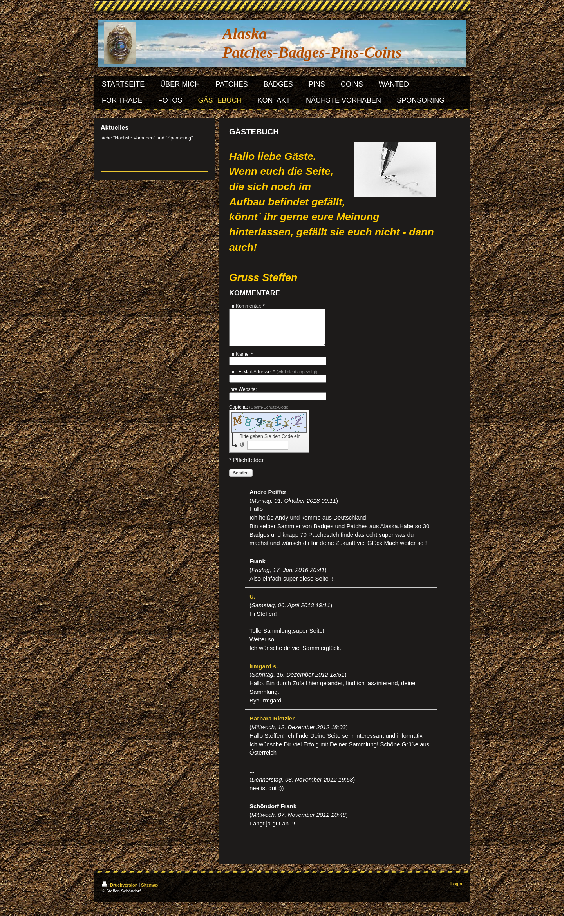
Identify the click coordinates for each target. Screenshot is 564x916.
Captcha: (259, 414)
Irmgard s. (263, 673)
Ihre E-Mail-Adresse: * (273, 379)
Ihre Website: (243, 396)
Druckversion (120, 892)
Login (456, 891)
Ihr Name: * (241, 361)
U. (252, 603)
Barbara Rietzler (272, 725)
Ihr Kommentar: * (247, 306)
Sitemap (149, 892)
